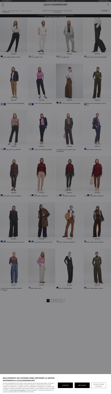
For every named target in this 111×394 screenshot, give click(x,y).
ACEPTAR (65, 385)
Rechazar (82, 385)
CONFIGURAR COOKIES (98, 385)
